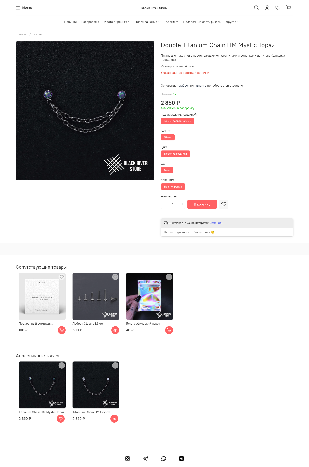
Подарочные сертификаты (202, 22)
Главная (21, 34)
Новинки (70, 22)
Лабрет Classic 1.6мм (88, 327)
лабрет (184, 85)
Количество (169, 196)
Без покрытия (173, 186)
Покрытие (167, 180)
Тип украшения (148, 22)
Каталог (39, 34)
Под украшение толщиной (178, 114)
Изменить (216, 223)
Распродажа (90, 22)
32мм (167, 137)
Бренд (172, 22)
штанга (201, 85)
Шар (163, 163)
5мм (167, 170)
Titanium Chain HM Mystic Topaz (38, 418)
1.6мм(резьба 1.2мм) (177, 121)
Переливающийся (175, 153)
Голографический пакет (146, 327)
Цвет (164, 147)
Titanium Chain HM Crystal (92, 418)
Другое (233, 22)
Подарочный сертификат (33, 327)
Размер (165, 131)
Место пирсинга (117, 22)
